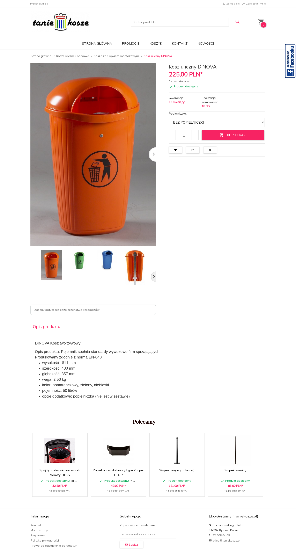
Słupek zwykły (235, 470)
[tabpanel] (148, 372)
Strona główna (97, 43)
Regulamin (38, 535)
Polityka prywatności (45, 540)
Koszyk (155, 43)
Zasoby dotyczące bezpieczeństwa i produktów (66, 310)
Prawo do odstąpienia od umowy (53, 545)
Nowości (206, 43)
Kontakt (180, 43)
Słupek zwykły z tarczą (176, 470)
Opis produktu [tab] (46, 326)
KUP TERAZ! (233, 135)
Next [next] (153, 276)
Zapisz (131, 544)
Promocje (131, 43)
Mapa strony (39, 530)
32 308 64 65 (219, 535)
